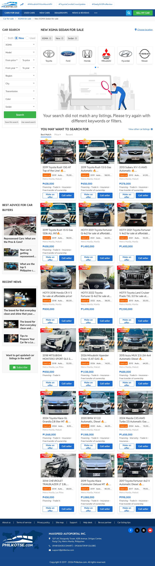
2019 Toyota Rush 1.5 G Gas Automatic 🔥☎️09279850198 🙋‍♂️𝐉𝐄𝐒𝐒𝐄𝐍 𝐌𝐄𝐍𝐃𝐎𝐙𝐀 (96, 169)
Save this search (11, 122)
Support (73, 522)
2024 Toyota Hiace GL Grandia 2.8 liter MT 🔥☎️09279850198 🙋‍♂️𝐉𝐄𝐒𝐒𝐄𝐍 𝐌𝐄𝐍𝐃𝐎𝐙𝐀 (58, 420)
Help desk (87, 522)
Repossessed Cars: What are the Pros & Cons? (19, 240)
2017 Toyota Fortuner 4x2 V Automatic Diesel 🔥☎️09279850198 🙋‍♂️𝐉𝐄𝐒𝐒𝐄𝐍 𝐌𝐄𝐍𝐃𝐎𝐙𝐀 (135, 482)
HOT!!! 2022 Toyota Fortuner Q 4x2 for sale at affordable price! (95, 294)
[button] (95, 67)
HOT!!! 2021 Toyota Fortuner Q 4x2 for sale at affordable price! (96, 231)
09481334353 (58, 545)
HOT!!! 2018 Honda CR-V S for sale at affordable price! (57, 294)
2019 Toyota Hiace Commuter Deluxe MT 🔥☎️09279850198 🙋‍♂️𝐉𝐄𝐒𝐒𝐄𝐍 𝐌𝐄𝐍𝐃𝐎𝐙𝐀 (96, 482)
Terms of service (24, 522)
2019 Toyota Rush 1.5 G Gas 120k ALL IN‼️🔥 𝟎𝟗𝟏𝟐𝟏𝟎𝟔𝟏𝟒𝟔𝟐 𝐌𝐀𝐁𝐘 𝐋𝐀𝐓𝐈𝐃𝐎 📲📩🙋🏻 (58, 231)
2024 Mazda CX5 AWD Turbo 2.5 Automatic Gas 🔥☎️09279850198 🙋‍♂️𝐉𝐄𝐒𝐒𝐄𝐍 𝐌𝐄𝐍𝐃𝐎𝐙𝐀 (135, 420)
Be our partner (104, 522)
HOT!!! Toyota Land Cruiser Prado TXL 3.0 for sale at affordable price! (134, 294)
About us (6, 522)
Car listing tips (124, 522)
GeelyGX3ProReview (103, 4)
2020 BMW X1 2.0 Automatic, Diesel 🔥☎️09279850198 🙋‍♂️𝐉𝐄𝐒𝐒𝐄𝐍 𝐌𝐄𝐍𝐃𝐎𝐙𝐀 (96, 420)
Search (20, 114)
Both (10, 38)
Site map (60, 522)
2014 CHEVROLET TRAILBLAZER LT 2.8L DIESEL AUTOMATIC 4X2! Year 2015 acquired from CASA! (57, 482)
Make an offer (50, 195)
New (21, 38)
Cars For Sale (12, 12)
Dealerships (61, 12)
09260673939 (81, 545)
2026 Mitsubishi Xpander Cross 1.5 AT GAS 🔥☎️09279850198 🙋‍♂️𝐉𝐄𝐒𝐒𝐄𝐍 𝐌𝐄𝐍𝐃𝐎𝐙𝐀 (96, 357)
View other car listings (139, 129)
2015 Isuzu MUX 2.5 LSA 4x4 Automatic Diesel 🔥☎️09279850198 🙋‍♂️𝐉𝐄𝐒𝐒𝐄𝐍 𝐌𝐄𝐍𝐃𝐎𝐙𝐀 (135, 357)
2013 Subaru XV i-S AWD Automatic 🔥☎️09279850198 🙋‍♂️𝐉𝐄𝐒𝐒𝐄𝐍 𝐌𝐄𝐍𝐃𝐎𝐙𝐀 (135, 169)
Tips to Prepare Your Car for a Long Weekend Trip (28, 339)
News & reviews (80, 12)
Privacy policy (43, 522)
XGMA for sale (24, 18)
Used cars (29, 12)
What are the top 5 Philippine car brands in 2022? (27, 267)
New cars (45, 12)
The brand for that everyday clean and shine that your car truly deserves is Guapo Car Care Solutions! (20, 312)
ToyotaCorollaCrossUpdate (72, 4)
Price (58, 134)
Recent (69, 134)
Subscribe (20, 367)
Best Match (46, 134)
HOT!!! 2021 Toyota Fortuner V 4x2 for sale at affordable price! (135, 231)
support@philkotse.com (63, 550)
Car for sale (8, 18)
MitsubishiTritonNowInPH (40, 4)
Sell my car (143, 12)
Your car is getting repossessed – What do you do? (28, 253)
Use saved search (28, 122)
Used (32, 38)
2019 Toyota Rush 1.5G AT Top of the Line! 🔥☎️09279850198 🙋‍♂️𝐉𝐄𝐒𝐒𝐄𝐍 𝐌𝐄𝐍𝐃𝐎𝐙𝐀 (58, 169)
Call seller (67, 195)
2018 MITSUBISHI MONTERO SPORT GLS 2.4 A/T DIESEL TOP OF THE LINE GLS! (57, 357)
